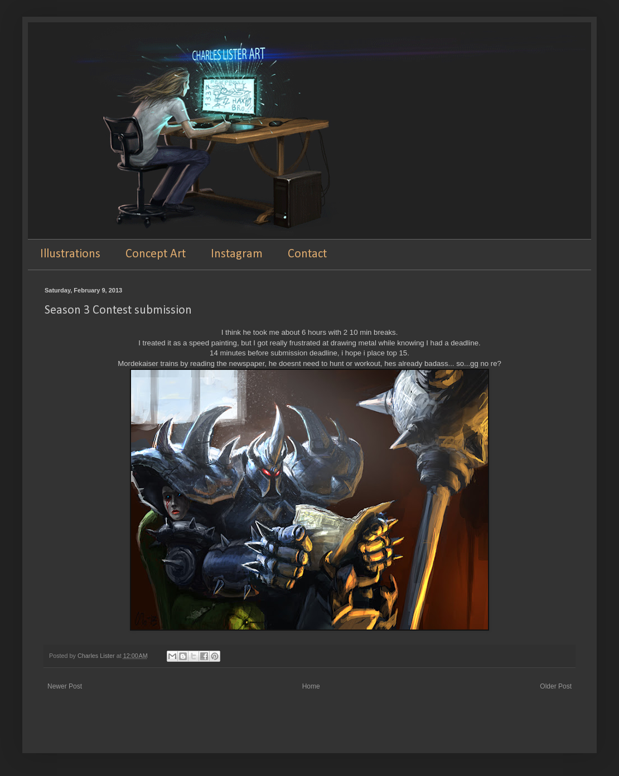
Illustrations (70, 254)
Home (311, 686)
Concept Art (155, 254)
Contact (307, 254)
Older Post (556, 686)
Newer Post (64, 686)
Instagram (237, 254)
